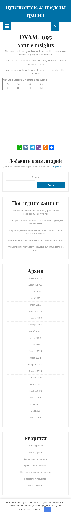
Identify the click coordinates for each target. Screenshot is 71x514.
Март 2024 (35, 357)
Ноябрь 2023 (35, 377)
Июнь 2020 (35, 404)
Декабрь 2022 (36, 391)
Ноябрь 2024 (35, 318)
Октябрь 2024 (35, 324)
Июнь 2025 (35, 291)
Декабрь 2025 (36, 284)
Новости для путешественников (35, 472)
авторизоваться (59, 166)
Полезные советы (35, 485)
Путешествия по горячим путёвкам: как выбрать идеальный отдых (35, 248)
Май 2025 (35, 298)
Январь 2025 (35, 311)
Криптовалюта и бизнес (35, 465)
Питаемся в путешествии (35, 478)
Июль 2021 (35, 397)
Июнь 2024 (35, 337)
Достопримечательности (35, 458)
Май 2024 (35, 344)
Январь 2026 (35, 278)
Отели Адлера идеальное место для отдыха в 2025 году (35, 240)
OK (47, 509)
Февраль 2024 (35, 364)
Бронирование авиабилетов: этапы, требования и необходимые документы (35, 212)
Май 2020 (35, 410)
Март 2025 (35, 304)
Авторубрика (35, 452)
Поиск (35, 177)
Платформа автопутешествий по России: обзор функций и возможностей (35, 222)
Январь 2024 (35, 371)
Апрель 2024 (35, 351)
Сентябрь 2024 (35, 331)
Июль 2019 (35, 417)
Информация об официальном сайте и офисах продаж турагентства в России (35, 232)
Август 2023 (35, 384)
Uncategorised (35, 445)
